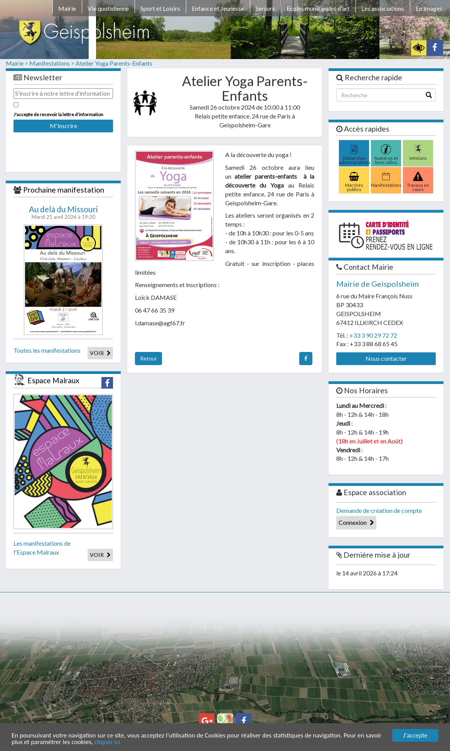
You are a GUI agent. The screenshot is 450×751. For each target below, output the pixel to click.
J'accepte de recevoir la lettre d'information (58, 114)
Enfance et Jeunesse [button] (218, 8)
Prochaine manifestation (63, 189)
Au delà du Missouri (63, 209)
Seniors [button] (265, 8)
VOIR (100, 353)
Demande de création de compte (379, 510)
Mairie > (17, 63)
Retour (148, 358)
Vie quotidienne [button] (108, 8)
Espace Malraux (53, 380)
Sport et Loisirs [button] (160, 8)
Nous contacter (386, 358)
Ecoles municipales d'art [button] (318, 8)
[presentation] (63, 147)
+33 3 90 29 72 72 (373, 335)
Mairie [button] (67, 8)
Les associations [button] (382, 8)
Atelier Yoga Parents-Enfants (114, 63)
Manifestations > (51, 63)
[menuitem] (67, 9)
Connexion (356, 522)
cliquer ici (107, 742)
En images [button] (429, 8)
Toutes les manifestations (47, 350)
